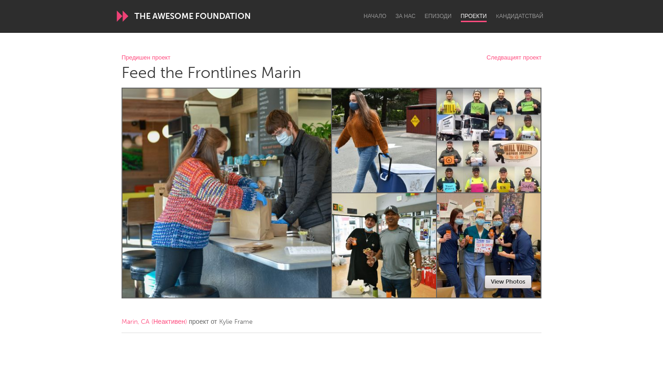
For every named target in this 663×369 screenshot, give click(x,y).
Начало (375, 16)
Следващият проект (514, 58)
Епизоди (438, 16)
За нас (405, 16)
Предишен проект (146, 58)
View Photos (508, 281)
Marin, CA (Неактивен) (154, 322)
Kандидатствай (519, 16)
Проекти (474, 16)
